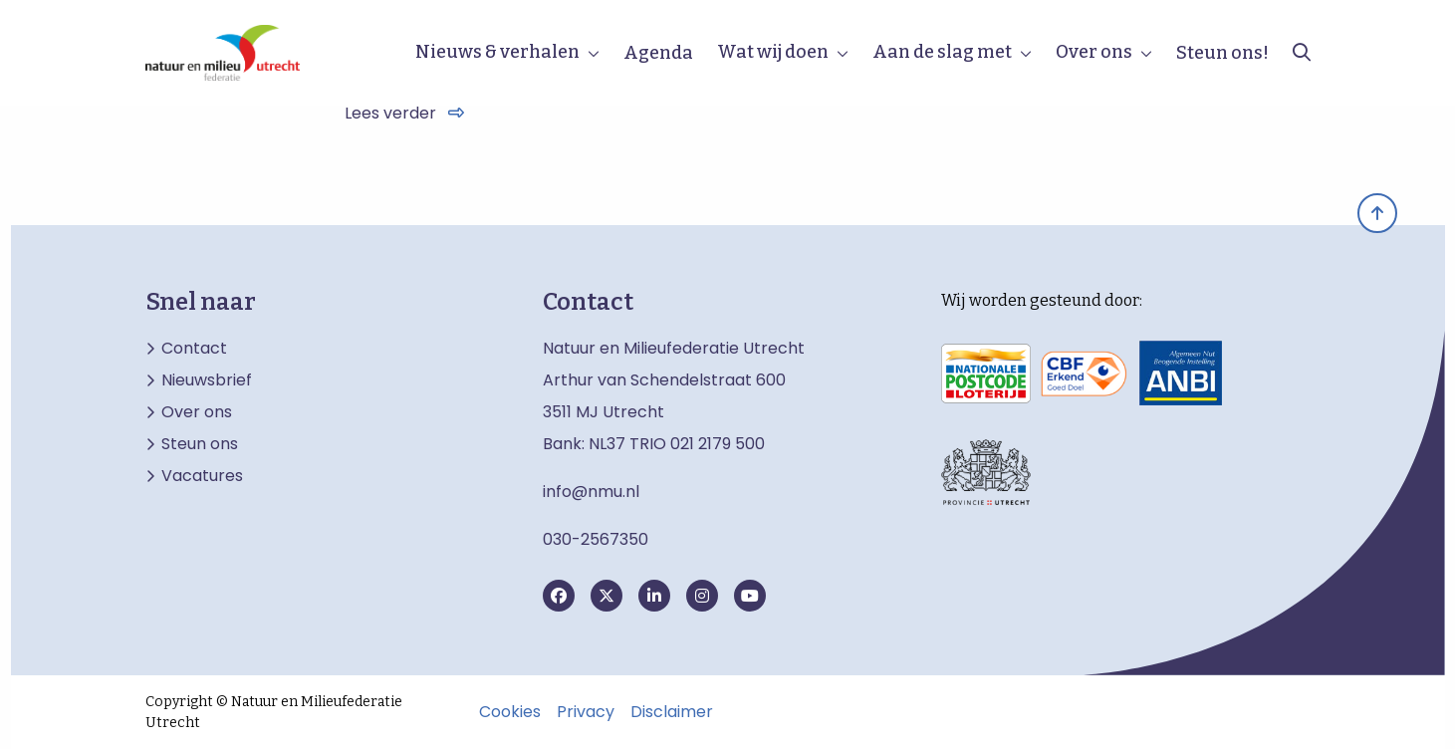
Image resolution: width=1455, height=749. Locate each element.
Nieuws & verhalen (497, 52)
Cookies (510, 712)
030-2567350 (595, 539)
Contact (194, 349)
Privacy (585, 712)
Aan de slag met (942, 52)
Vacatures (202, 476)
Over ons (1094, 52)
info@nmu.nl (591, 491)
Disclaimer (671, 712)
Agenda (658, 53)
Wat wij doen (773, 52)
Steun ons (199, 444)
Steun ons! (1222, 53)
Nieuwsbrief (206, 380)
